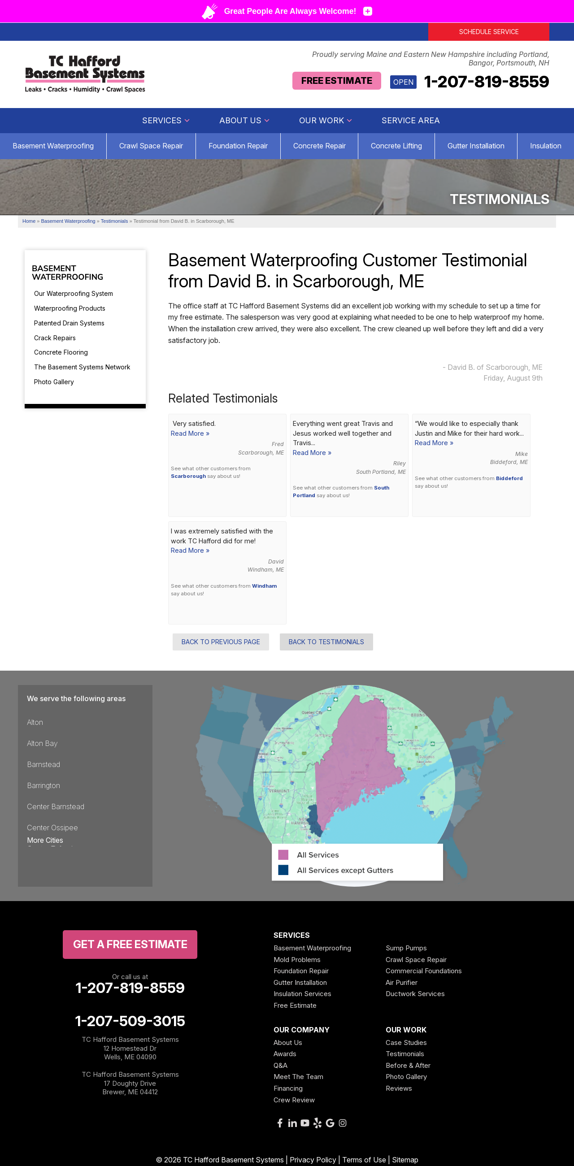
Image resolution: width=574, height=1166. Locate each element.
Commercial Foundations (424, 971)
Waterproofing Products (69, 308)
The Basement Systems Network (82, 367)
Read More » (190, 433)
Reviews (399, 1088)
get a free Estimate (130, 944)
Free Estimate (336, 80)
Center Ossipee (52, 827)
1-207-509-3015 (130, 1021)
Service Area (411, 120)
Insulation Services (302, 993)
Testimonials (405, 1053)
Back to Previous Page (221, 642)
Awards (285, 1053)
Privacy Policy (313, 1159)
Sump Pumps (406, 948)
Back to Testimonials (326, 642)
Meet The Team (298, 1076)
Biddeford (509, 478)
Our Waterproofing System (73, 293)
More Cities (45, 840)
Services (166, 120)
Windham (264, 586)
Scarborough (188, 476)
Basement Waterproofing (53, 145)
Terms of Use (364, 1159)
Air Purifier (401, 982)
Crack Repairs (55, 338)
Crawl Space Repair (151, 145)
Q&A (280, 1065)
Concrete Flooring (61, 352)
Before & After (408, 1065)
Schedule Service (489, 31)
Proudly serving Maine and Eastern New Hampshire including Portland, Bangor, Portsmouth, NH (430, 58)
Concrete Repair (319, 145)
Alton (35, 722)
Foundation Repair (238, 145)
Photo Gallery (54, 382)
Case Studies (406, 1042)
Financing (288, 1088)
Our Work (326, 120)
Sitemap (405, 1159)
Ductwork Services (415, 993)
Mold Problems (297, 959)
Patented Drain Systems (69, 323)
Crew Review (294, 1100)
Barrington (43, 785)
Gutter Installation (476, 145)
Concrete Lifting (396, 145)
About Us (244, 120)
